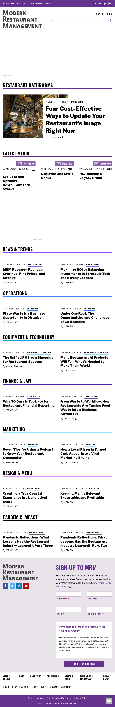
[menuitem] (6, 3)
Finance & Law (33, 396)
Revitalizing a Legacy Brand (90, 176)
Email (59, 613)
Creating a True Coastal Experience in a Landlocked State (25, 497)
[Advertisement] (57, 54)
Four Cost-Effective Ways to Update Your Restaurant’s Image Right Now (75, 119)
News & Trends (35, 264)
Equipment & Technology (39, 352)
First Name (62, 598)
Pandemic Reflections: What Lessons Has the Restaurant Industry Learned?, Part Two (83, 541)
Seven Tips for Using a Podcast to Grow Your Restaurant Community (28, 453)
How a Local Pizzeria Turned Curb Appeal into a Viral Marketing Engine (83, 453)
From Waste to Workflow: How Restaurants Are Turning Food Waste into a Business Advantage (85, 407)
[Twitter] (100, 3)
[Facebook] (95, 3)
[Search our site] (76, 20)
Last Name (93, 598)
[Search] (110, 20)
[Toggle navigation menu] (108, 700)
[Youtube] (110, 3)
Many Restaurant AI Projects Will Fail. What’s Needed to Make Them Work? (84, 361)
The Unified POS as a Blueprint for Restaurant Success (28, 359)
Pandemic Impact (37, 532)
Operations (32, 308)
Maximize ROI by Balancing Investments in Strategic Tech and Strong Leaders (85, 274)
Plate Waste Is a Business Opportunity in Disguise (24, 315)
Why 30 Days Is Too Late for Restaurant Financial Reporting (29, 403)
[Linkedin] (105, 3)
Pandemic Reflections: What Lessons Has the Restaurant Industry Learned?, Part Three (28, 541)
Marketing (33, 444)
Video (33, 170)
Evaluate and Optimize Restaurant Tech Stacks (16, 183)
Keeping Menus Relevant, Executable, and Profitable (82, 495)
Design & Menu (77, 101)
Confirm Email (95, 613)
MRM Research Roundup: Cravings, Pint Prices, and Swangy (24, 274)
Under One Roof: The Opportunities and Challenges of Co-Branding (84, 317)
